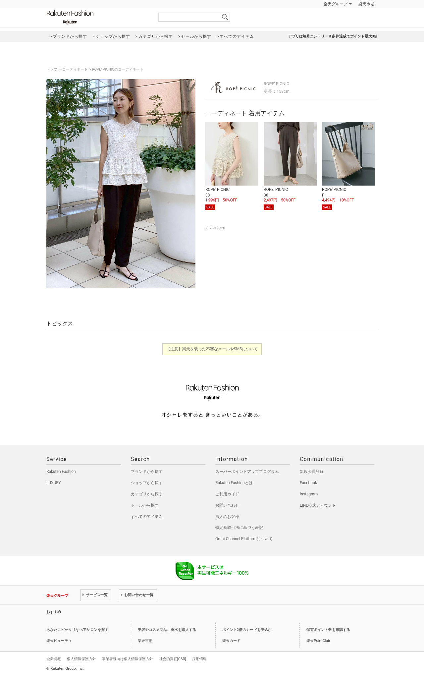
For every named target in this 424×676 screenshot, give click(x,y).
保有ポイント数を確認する (328, 630)
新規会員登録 (312, 471)
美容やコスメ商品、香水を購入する (167, 630)
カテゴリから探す (147, 494)
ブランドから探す (147, 471)
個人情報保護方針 (81, 658)
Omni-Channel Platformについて (244, 538)
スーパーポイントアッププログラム (247, 471)
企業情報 (53, 658)
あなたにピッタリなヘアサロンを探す (77, 630)
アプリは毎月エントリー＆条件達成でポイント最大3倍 (333, 36)
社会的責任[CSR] (172, 658)
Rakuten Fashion (97, 17)
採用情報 (199, 658)
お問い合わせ (227, 505)
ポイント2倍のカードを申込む (247, 630)
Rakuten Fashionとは (234, 482)
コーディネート (75, 69)
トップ (52, 69)
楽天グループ (335, 4)
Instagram (309, 494)
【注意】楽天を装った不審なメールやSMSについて (212, 349)
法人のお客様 (227, 516)
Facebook (308, 482)
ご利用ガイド (227, 494)
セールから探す (145, 505)
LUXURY (53, 482)
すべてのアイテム (147, 516)
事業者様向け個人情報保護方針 (127, 658)
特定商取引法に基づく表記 (239, 527)
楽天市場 (366, 4)
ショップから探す (147, 482)
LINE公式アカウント (318, 505)
